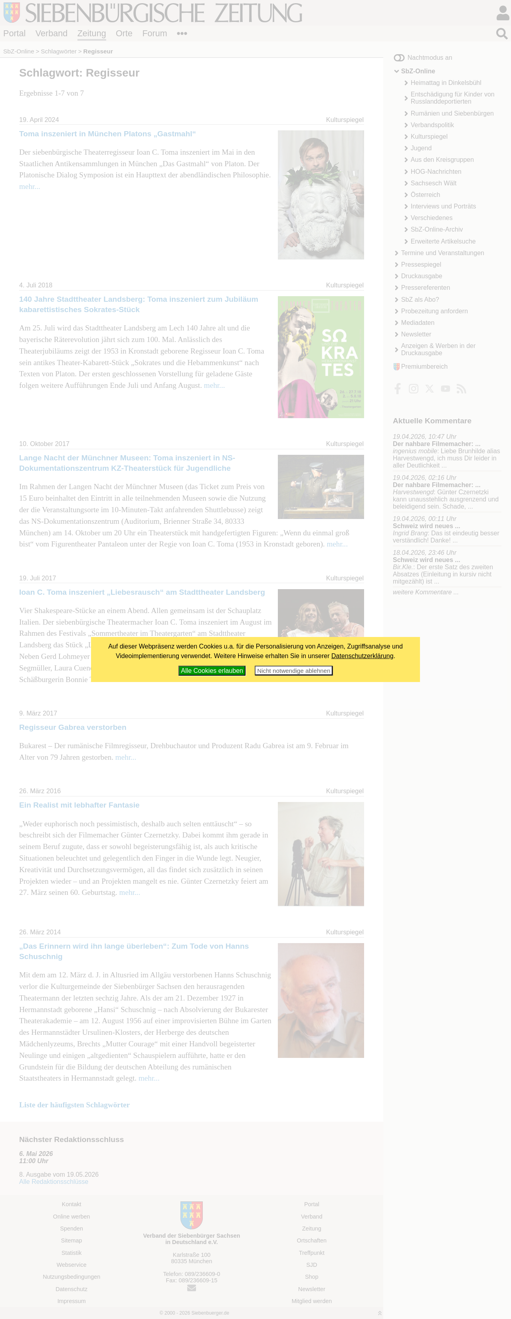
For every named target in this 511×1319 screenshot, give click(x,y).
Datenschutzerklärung (362, 656)
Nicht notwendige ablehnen (293, 670)
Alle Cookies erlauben (212, 670)
